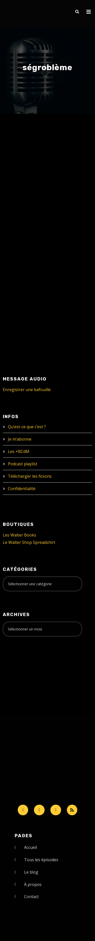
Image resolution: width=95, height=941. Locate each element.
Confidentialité (21, 488)
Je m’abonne (19, 439)
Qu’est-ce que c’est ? (27, 426)
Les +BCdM (18, 451)
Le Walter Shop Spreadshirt (29, 542)
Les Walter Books (19, 535)
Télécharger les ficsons (30, 476)
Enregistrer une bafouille (27, 389)
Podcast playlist (22, 464)
